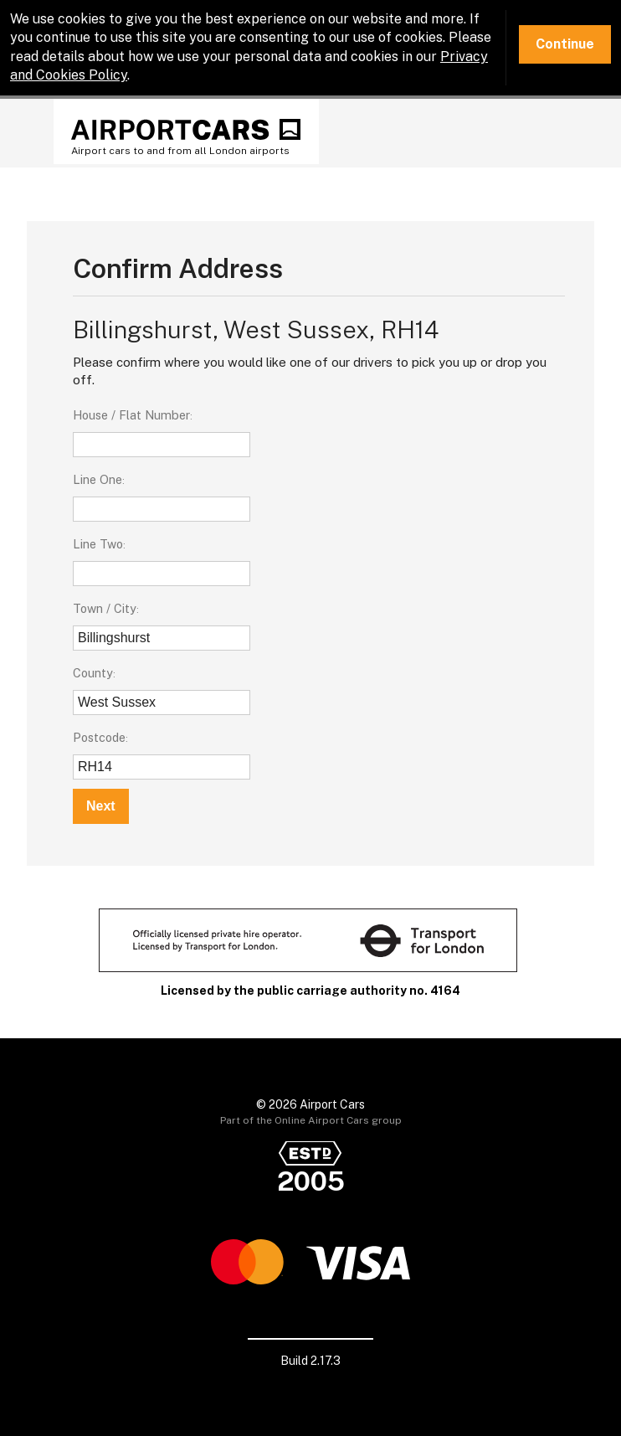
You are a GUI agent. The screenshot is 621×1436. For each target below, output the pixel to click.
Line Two (98, 544)
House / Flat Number (131, 415)
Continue (565, 44)
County (93, 673)
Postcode (99, 737)
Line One (97, 479)
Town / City (104, 608)
